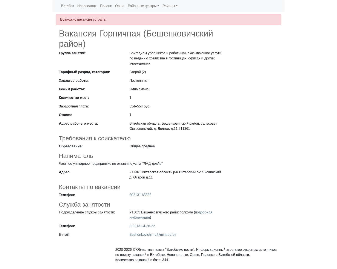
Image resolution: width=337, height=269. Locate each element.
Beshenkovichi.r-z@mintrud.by (152, 234)
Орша (119, 6)
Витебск (67, 6)
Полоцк (106, 6)
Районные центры (142, 6)
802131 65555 (140, 195)
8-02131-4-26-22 (142, 226)
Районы (169, 6)
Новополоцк (86, 6)
